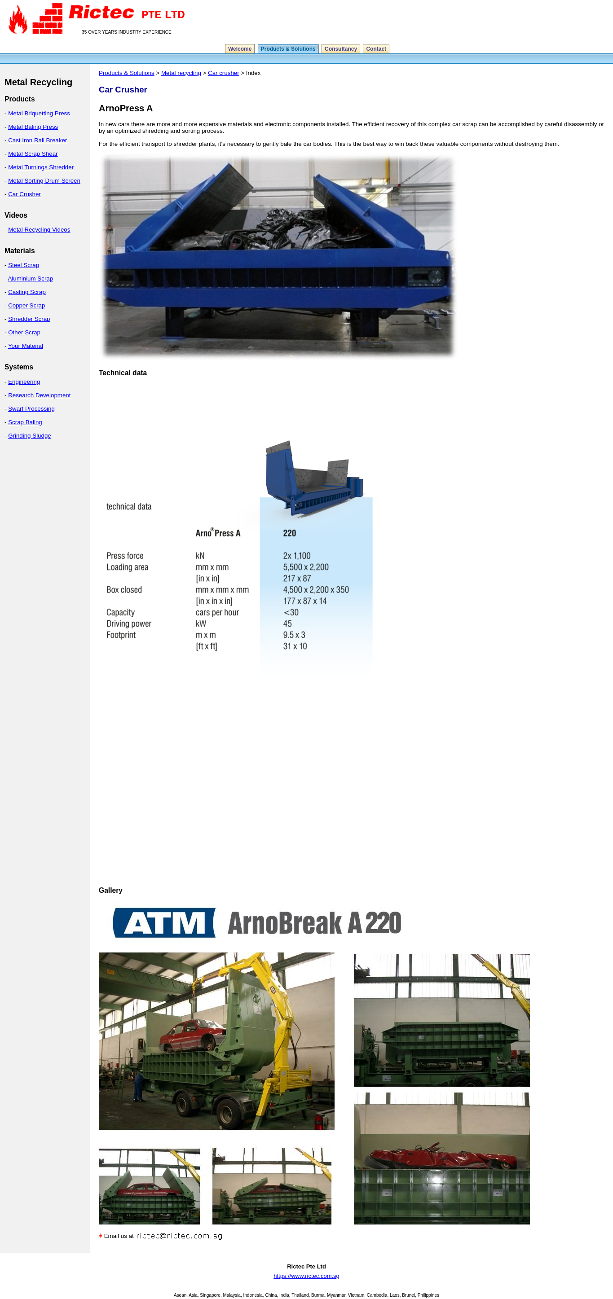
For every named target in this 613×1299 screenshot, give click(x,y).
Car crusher (223, 73)
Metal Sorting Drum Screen (44, 180)
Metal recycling (181, 73)
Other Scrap (24, 332)
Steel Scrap (23, 265)
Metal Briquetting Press (39, 113)
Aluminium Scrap (30, 278)
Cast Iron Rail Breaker (37, 140)
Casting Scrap (27, 292)
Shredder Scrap (29, 319)
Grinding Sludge (29, 435)
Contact (376, 49)
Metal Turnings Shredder (41, 167)
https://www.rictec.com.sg (306, 1276)
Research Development (39, 395)
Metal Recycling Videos (39, 229)
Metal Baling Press (33, 126)
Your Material (25, 345)
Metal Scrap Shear (32, 153)
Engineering (24, 381)
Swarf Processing (31, 408)
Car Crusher (24, 194)
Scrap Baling (25, 422)
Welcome (239, 49)
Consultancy (341, 49)
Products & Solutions (288, 49)
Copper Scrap (26, 305)
